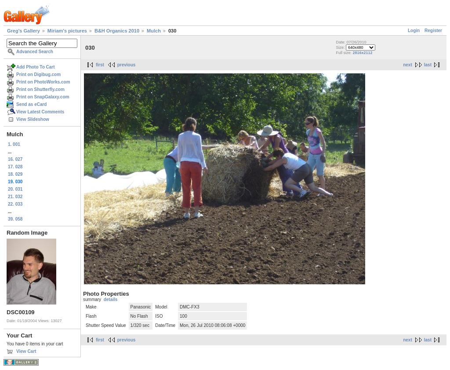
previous (126, 64)
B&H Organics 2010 (116, 30)
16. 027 (15, 159)
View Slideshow (32, 119)
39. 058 (15, 219)
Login (414, 30)
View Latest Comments (40, 111)
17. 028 (15, 166)
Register (433, 30)
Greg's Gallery (23, 30)
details (111, 299)
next (407, 64)
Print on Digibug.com (38, 74)
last (428, 64)
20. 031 (15, 189)
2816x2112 (362, 53)
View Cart (26, 351)
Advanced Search (34, 51)
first (100, 64)
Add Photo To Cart (35, 67)
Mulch (154, 30)
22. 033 (15, 204)
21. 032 (15, 196)
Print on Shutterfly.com (40, 89)
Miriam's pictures (67, 30)
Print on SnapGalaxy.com (42, 96)
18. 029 (15, 174)
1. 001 (14, 144)
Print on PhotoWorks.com (43, 82)
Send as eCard (31, 104)
